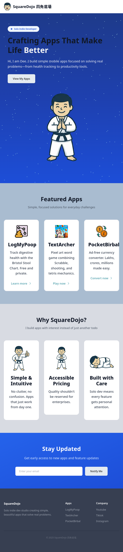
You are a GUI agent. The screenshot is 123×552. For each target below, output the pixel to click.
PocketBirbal (72, 521)
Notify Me (96, 471)
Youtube (101, 509)
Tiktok (99, 515)
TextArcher (71, 515)
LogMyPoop (72, 509)
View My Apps (21, 78)
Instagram (102, 521)
